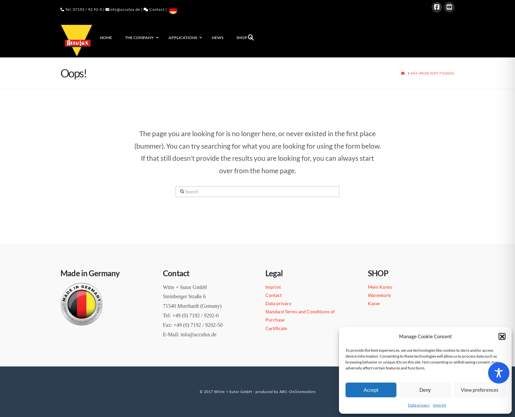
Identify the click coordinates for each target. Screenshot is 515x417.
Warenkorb (379, 295)
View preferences (480, 390)
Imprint (439, 405)
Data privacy (419, 405)
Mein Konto (380, 287)
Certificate (276, 328)
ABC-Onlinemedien (298, 391)
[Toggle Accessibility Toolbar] (498, 373)
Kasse (374, 303)
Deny (425, 390)
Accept (371, 390)
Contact (157, 9)
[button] (502, 336)
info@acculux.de (124, 9)
